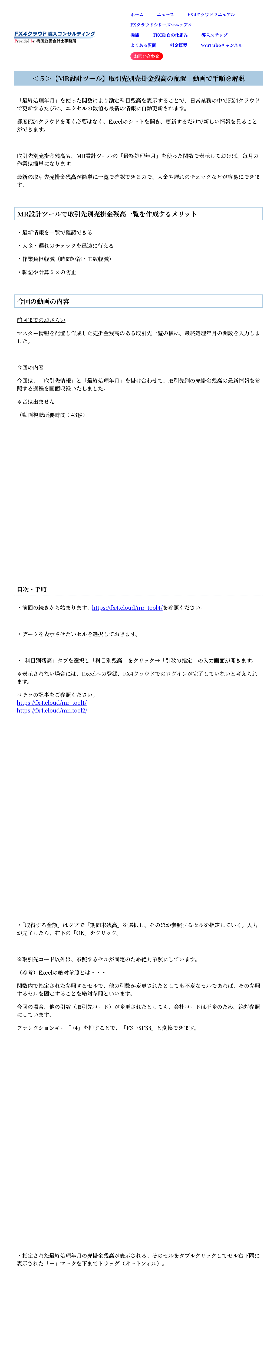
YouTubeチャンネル (222, 45)
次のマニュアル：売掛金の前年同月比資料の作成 (64, 914)
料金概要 (178, 45)
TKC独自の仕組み (170, 35)
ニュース (165, 14)
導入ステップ (214, 35)
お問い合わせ (115, 1135)
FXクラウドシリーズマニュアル (161, 25)
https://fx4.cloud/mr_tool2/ (52, 710)
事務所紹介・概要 (168, 1135)
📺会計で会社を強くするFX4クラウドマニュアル (77, 988)
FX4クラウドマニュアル (211, 14)
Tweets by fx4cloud (42, 1101)
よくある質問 (143, 45)
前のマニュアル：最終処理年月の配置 (62, 927)
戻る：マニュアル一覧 (44, 940)
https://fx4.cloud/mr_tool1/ (52, 702)
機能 (134, 35)
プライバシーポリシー (230, 1135)
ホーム (136, 14)
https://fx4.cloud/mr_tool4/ (127, 607)
